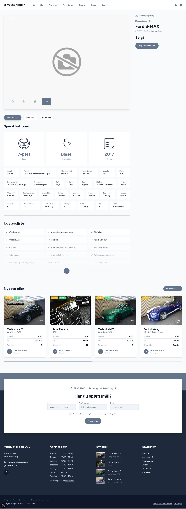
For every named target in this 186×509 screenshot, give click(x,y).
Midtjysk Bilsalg (141, 21)
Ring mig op (93, 422)
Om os (93, 5)
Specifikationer (13, 118)
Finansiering (68, 5)
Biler (42, 5)
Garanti (82, 5)
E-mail (112, 404)
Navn (49, 404)
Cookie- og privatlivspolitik (162, 504)
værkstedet (69, 481)
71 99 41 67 (77, 389)
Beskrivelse (30, 118)
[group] (67, 62)
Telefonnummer (84, 404)
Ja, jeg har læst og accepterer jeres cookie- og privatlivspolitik (95, 415)
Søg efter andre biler (147, 46)
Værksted (53, 5)
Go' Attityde (178, 504)
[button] (120, 104)
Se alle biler (172, 290)
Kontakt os (106, 5)
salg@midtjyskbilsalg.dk (102, 389)
